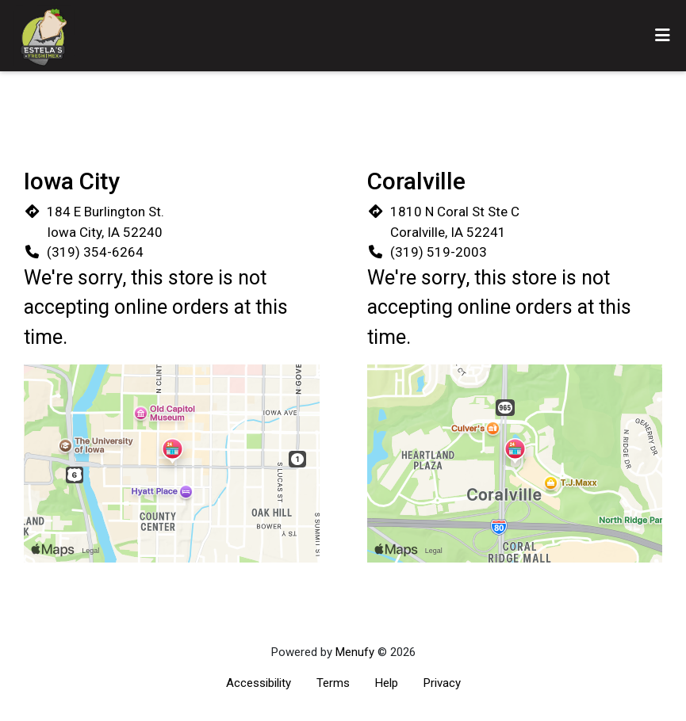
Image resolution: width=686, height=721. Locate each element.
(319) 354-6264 (95, 252)
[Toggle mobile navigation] (663, 35)
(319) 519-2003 (438, 252)
